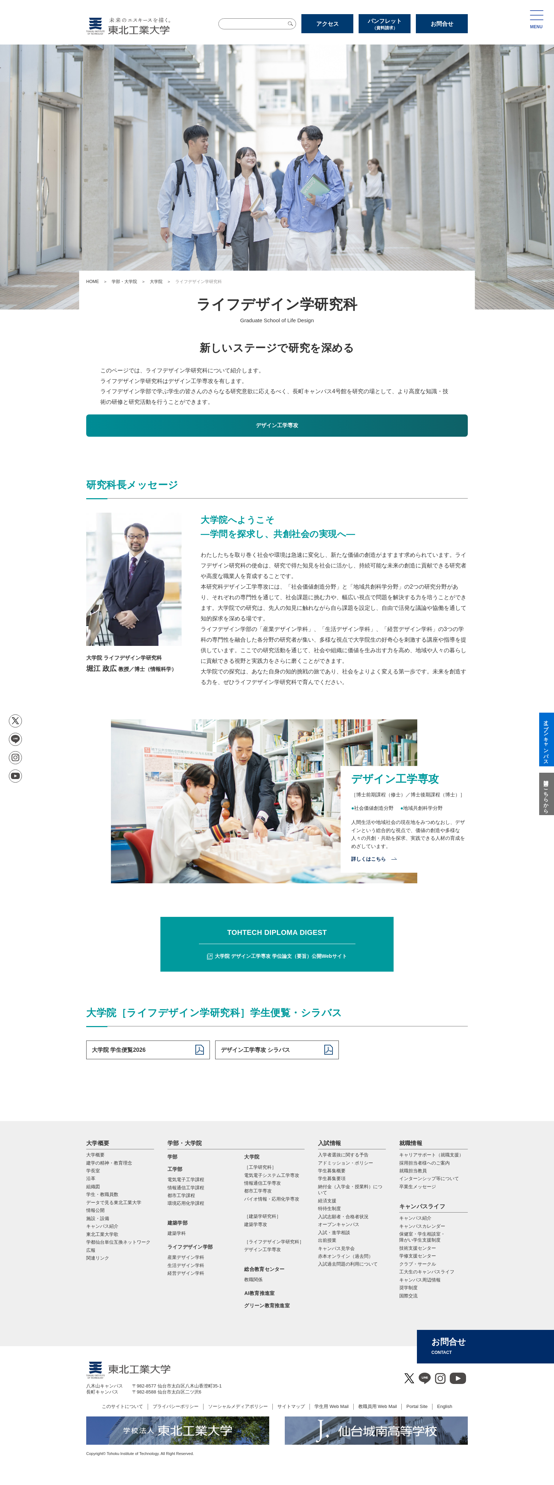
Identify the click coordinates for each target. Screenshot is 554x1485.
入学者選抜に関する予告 (343, 1154)
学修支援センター (417, 1256)
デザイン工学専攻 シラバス (255, 1050)
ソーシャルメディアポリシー (238, 1406)
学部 (172, 1157)
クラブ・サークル (417, 1264)
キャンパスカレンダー (422, 1226)
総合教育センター (264, 1269)
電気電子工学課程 (185, 1179)
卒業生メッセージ (417, 1186)
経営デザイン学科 (185, 1273)
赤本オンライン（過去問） (345, 1256)
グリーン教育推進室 (267, 1305)
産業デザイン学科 (185, 1257)
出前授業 (327, 1240)
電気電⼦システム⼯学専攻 (271, 1175)
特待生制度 (329, 1208)
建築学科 (176, 1233)
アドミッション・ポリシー (345, 1163)
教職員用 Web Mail (377, 1406)
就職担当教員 (413, 1170)
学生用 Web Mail (331, 1406)
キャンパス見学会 (336, 1248)
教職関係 (253, 1279)
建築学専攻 (255, 1224)
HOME (92, 281)
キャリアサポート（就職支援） (431, 1154)
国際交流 (408, 1295)
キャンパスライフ (422, 1206)
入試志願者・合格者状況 (343, 1216)
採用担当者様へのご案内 (424, 1163)
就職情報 (410, 1143)
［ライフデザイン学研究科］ (274, 1241)
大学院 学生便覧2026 (119, 1050)
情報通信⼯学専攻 (262, 1183)
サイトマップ (291, 1406)
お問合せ (442, 24)
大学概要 (97, 1143)
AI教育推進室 (259, 1293)
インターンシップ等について (429, 1178)
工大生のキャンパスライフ (426, 1271)
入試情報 (329, 1143)
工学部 (175, 1169)
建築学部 (177, 1223)
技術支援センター (417, 1248)
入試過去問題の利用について (348, 1264)
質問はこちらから (546, 794)
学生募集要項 (332, 1178)
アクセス (327, 24)
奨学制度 (408, 1287)
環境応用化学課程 (185, 1203)
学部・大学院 (124, 281)
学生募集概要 (332, 1170)
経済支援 (327, 1200)
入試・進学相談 (334, 1232)
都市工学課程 (181, 1195)
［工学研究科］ (260, 1167)
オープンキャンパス (338, 1224)
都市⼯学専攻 (258, 1191)
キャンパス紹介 (415, 1218)
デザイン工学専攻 (262, 1249)
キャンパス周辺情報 (420, 1280)
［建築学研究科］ (262, 1216)
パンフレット (385, 24)
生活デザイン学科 (185, 1265)
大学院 (156, 281)
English (444, 1406)
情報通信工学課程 (185, 1187)
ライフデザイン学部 (190, 1247)
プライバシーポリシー (176, 1406)
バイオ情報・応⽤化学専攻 (271, 1199)
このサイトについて (122, 1406)
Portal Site (417, 1406)
